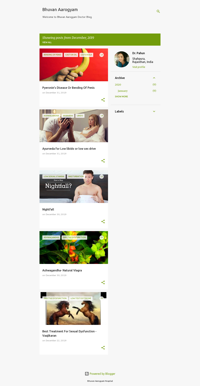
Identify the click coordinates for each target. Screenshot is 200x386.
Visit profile (138, 67)
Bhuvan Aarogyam (60, 9)
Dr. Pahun (138, 53)
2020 (118, 84)
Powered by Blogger (100, 373)
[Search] (158, 11)
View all (47, 42)
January (123, 90)
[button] (103, 100)
